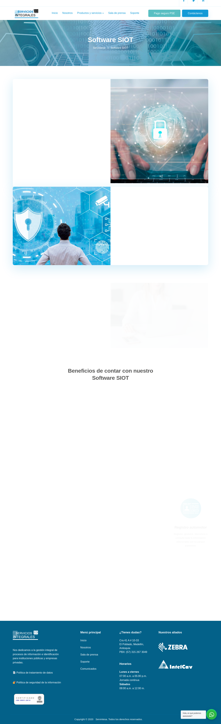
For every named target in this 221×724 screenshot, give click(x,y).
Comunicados (88, 668)
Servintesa (101, 719)
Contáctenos (195, 13)
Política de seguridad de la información (37, 682)
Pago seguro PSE (164, 13)
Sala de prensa (117, 13)
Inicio (55, 13)
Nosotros (67, 13)
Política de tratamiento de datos (33, 672)
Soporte (134, 13)
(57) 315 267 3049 (136, 652)
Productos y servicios (89, 13)
